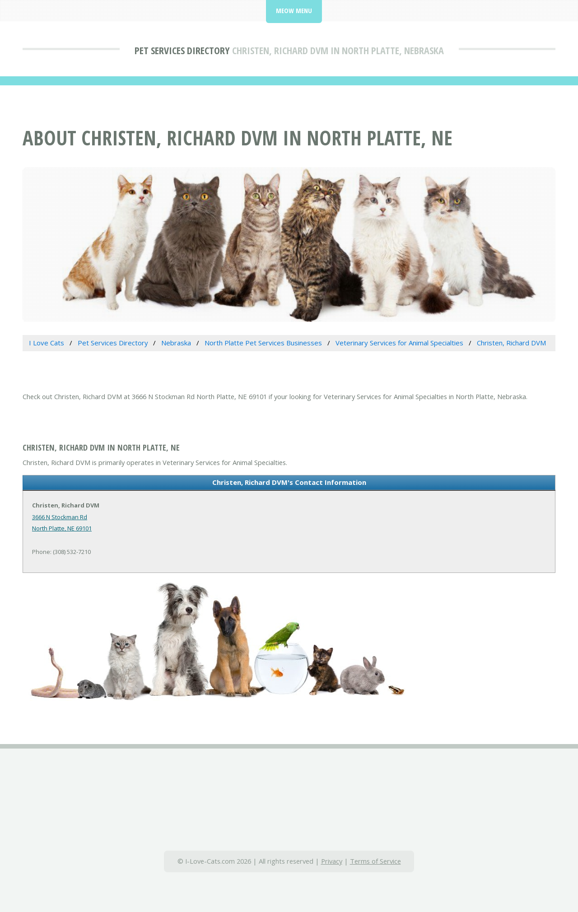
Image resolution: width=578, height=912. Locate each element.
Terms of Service (375, 860)
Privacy (331, 860)
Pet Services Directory (182, 50)
